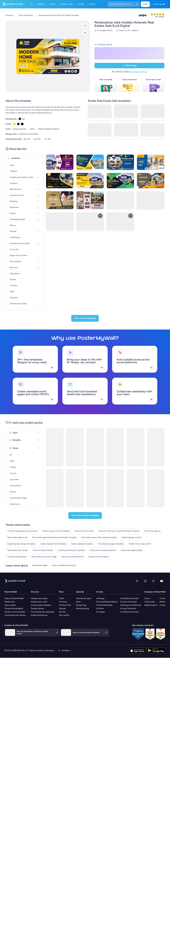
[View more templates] (85, 342)
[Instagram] (145, 706)
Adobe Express (150, 730)
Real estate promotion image (18, 666)
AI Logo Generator (128, 733)
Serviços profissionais (15, 590)
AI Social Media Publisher (107, 727)
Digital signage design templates (20, 619)
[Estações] (27, 529)
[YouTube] (161, 706)
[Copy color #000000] (22, 124)
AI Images (100, 737)
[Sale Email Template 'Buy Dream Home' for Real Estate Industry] (48, 490)
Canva (147, 723)
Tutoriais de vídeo (83, 723)
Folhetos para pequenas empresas (21, 581)
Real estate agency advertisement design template (28, 607)
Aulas (78, 727)
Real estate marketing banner (18, 653)
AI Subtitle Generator (129, 723)
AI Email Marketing (104, 730)
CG (23, 119)
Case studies (10, 730)
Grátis (61, 723)
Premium (63, 727)
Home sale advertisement (17, 670)
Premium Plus (65, 730)
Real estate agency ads (16, 602)
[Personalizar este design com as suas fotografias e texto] (47, 56)
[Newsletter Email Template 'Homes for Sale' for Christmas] (145, 449)
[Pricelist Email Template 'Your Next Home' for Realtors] (113, 490)
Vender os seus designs (14, 737)
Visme (162, 723)
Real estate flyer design (16, 641)
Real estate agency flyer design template (23, 611)
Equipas (62, 733)
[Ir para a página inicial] (11, 4)
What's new (9, 727)
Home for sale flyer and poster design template (26, 594)
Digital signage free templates (19, 624)
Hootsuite (164, 730)
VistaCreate (149, 727)
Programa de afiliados (13, 733)
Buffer (162, 727)
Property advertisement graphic (19, 649)
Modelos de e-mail (39, 727)
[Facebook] (137, 706)
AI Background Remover (130, 730)
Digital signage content (16, 615)
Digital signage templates (17, 628)
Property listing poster (15, 662)
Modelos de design (39, 723)
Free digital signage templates (19, 632)
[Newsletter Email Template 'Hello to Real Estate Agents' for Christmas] (81, 490)
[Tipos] (27, 430)
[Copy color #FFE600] (14, 124)
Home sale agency (14, 598)
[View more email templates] (85, 566)
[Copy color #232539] (18, 124)
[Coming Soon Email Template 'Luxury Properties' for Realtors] (48, 530)
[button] (85, 26)
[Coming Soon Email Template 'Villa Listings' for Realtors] (48, 449)
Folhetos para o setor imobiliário (19, 585)
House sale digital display (16, 658)
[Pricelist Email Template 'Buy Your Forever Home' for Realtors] (81, 449)
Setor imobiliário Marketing (17, 690)
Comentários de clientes (15, 740)
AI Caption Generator (129, 737)
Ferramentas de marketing (42, 737)
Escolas (62, 737)
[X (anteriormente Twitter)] (153, 706)
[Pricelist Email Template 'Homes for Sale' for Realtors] (81, 530)
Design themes (37, 733)
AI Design (100, 723)
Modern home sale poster (17, 636)
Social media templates (41, 730)
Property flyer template (16, 675)
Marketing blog (82, 733)
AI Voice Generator (128, 727)
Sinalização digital (13, 686)
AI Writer (100, 733)
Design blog (81, 730)
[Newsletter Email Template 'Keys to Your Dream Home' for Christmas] (113, 449)
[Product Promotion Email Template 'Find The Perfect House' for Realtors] (145, 490)
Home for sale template (16, 645)
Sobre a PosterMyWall (13, 723)
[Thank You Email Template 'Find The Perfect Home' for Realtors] (145, 530)
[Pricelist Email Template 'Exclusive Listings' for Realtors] (113, 530)
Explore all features (39, 740)
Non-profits (64, 740)
